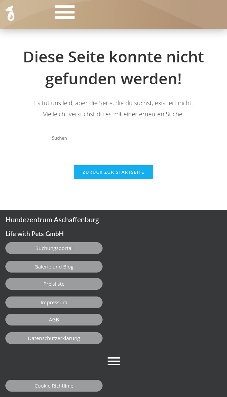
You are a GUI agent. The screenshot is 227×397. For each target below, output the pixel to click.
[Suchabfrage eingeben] (113, 138)
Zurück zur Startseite (113, 172)
